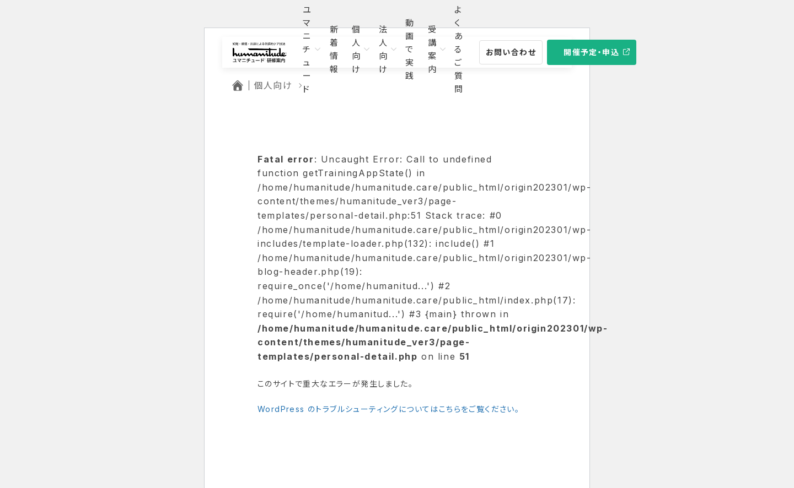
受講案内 (432, 49)
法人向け (383, 49)
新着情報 (334, 49)
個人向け (356, 49)
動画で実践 (410, 49)
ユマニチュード (307, 49)
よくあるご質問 (459, 49)
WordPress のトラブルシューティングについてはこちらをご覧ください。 (388, 409)
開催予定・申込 (591, 52)
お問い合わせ (511, 52)
